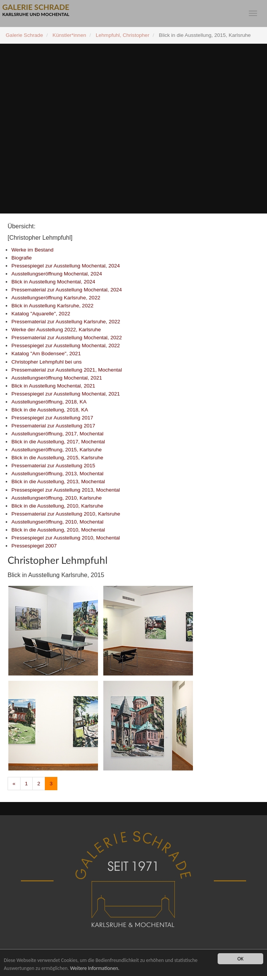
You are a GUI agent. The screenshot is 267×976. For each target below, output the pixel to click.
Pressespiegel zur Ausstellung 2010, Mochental (65, 538)
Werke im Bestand (32, 250)
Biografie (21, 258)
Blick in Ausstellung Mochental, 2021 (53, 386)
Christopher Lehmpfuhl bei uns (46, 362)
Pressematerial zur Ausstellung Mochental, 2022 (66, 337)
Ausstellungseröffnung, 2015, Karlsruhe (56, 449)
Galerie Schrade (24, 35)
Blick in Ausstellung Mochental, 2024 (53, 282)
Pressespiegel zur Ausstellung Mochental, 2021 (65, 394)
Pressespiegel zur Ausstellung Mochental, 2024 (65, 266)
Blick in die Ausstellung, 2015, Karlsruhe (57, 457)
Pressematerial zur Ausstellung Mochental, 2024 (66, 290)
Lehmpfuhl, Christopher (122, 35)
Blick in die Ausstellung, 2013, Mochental (58, 481)
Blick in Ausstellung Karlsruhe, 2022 (52, 305)
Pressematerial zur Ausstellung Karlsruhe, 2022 (65, 321)
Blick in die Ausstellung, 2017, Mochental (58, 441)
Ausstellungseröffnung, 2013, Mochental (57, 473)
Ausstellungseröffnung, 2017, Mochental (57, 434)
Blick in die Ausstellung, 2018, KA (49, 410)
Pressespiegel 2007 (34, 546)
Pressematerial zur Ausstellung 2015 (53, 465)
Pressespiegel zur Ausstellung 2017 (52, 418)
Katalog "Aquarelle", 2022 (40, 313)
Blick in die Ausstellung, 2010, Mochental (58, 530)
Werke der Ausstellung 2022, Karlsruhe (56, 329)
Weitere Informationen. (94, 968)
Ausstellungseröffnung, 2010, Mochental (57, 522)
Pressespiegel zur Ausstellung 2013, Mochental (65, 490)
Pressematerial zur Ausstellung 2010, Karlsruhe (65, 514)
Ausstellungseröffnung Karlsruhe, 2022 (55, 298)
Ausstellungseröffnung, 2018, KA (49, 402)
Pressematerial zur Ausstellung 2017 (53, 426)
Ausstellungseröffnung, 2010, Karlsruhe (56, 498)
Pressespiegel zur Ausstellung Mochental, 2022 (65, 345)
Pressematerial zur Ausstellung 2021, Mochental (66, 370)
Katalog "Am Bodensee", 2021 (46, 353)
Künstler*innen (69, 35)
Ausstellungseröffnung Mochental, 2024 (56, 274)
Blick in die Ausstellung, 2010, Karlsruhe (57, 506)
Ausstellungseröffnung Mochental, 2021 (56, 378)
